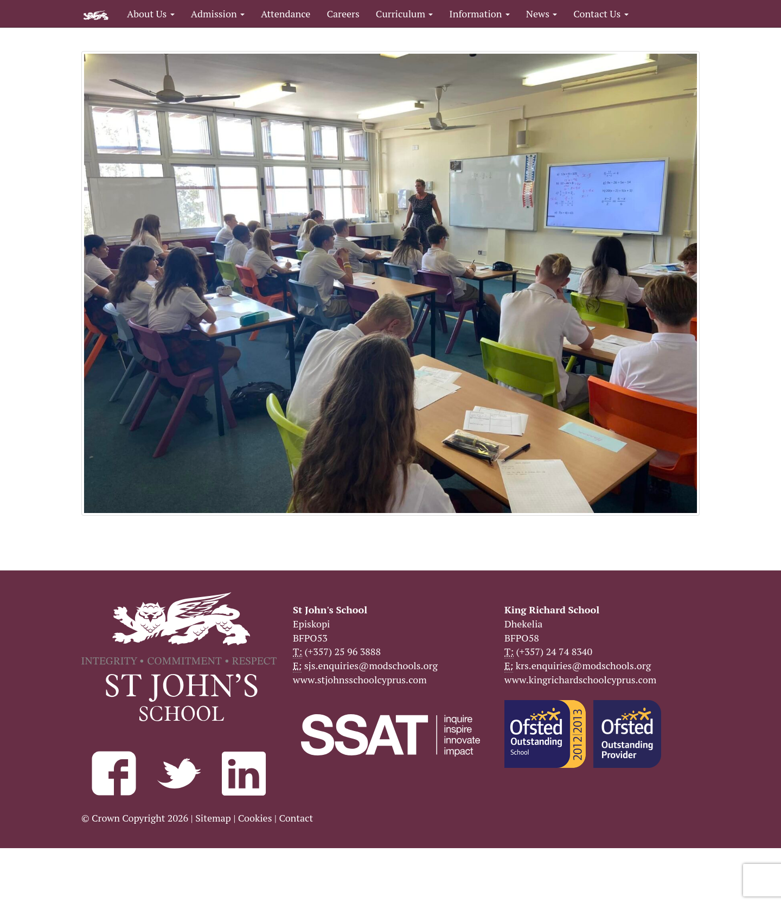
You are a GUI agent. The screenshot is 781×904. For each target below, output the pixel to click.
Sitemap (213, 817)
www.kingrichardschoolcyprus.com (580, 679)
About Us (151, 13)
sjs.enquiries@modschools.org (371, 665)
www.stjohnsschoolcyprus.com (360, 679)
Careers (343, 13)
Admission (218, 13)
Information (479, 13)
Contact (296, 817)
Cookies (255, 817)
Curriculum (404, 13)
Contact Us (600, 13)
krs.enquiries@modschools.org (583, 665)
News (541, 13)
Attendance (285, 13)
